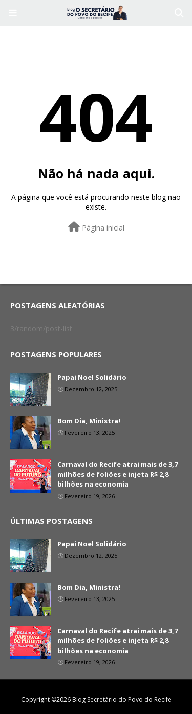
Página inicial (96, 227)
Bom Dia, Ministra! (88, 420)
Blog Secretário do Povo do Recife (122, 699)
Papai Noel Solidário (91, 377)
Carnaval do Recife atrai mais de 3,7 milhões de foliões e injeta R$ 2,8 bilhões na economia (117, 474)
